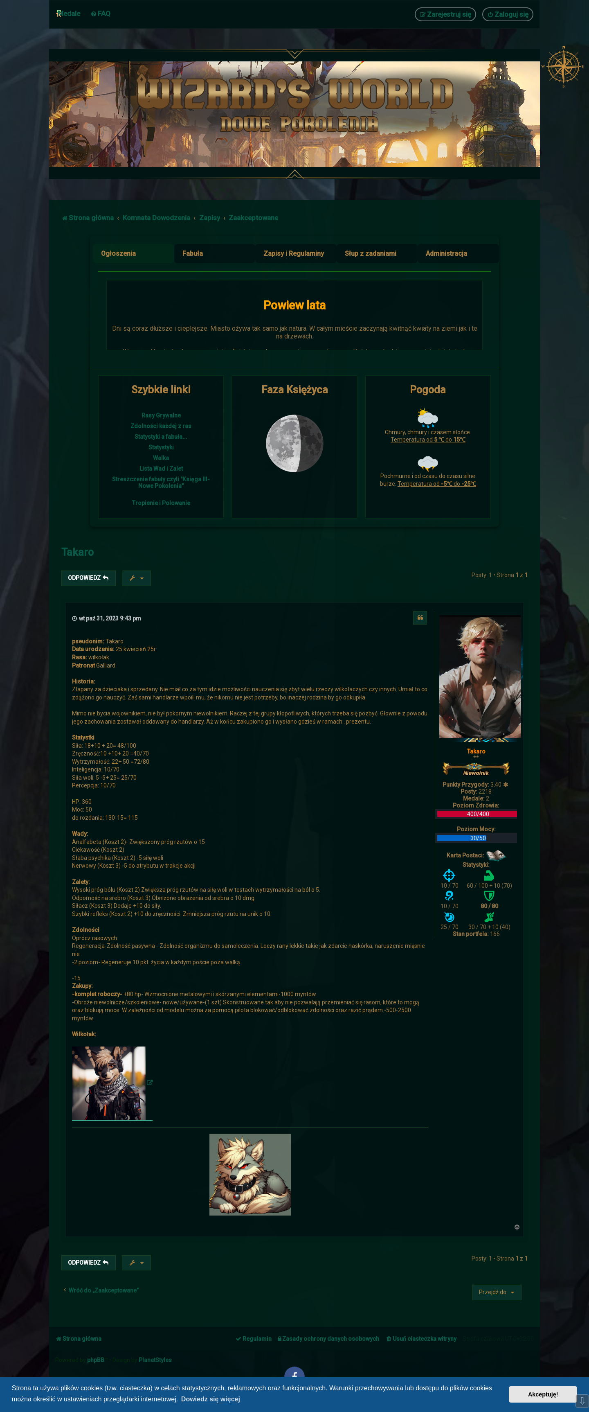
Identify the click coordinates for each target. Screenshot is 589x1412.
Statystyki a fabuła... (161, 436)
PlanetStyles (155, 1360)
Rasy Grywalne (161, 415)
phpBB (95, 1360)
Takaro (77, 552)
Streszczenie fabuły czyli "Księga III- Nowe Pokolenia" (161, 482)
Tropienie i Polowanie (161, 503)
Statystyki (161, 447)
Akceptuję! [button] (543, 1394)
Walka (161, 458)
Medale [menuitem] (69, 13)
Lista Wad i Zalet (161, 468)
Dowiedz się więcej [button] (210, 1399)
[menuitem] (100, 13)
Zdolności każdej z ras (160, 426)
